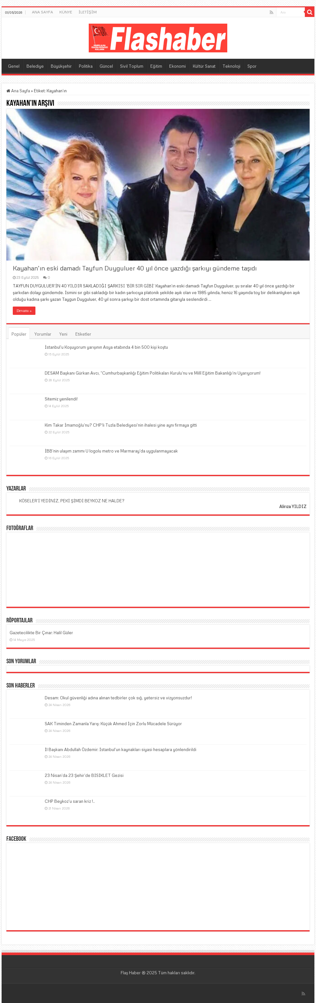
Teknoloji (231, 66)
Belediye (35, 66)
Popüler (18, 334)
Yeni (63, 334)
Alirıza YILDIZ (292, 506)
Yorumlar (42, 334)
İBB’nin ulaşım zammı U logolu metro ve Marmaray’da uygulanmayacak (111, 450)
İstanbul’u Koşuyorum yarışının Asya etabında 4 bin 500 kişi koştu (106, 347)
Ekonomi (177, 66)
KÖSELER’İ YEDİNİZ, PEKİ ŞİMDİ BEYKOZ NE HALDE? (71, 500)
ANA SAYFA (42, 12)
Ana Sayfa (18, 90)
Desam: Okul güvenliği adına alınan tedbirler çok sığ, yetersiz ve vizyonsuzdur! (118, 697)
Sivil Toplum (131, 66)
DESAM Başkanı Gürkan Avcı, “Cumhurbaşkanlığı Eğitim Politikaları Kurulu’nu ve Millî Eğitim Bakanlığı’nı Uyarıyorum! (152, 373)
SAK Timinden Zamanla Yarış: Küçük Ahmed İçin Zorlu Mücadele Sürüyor (113, 723)
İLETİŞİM (88, 12)
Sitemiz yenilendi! (61, 398)
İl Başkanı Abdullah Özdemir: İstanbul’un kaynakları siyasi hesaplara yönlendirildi (120, 749)
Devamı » (24, 310)
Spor (252, 66)
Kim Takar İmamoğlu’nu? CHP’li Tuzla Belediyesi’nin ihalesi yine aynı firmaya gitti (121, 425)
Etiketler (83, 334)
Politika (86, 66)
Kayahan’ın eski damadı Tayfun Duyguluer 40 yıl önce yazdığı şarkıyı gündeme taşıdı (135, 268)
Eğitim (156, 66)
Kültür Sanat (204, 66)
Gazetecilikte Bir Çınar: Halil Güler (41, 632)
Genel (13, 66)
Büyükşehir (61, 66)
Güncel (106, 66)
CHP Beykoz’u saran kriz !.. (70, 801)
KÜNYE (65, 12)
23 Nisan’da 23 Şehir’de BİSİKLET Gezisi (84, 775)
